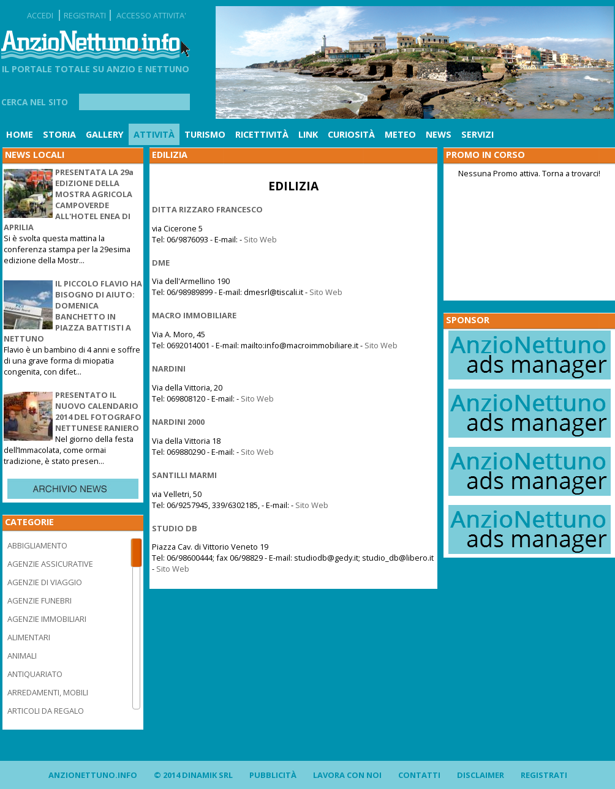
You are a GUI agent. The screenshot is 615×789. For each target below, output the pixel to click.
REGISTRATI (85, 15)
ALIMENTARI (28, 637)
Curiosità (351, 134)
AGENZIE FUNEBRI (39, 600)
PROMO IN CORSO (485, 154)
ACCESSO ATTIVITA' (151, 15)
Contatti (419, 774)
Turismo (204, 134)
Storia (59, 134)
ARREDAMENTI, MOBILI (47, 692)
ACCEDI (40, 15)
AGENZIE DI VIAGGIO (44, 582)
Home (19, 134)
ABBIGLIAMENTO (37, 545)
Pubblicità (272, 774)
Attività (154, 134)
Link (308, 134)
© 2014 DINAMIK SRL (193, 774)
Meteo (400, 134)
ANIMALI (22, 655)
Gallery (105, 134)
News (438, 134)
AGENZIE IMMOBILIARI (46, 618)
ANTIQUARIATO (34, 673)
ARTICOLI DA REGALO (45, 710)
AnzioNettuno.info (92, 774)
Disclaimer (480, 774)
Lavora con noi (347, 774)
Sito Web (260, 239)
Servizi (477, 134)
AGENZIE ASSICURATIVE (50, 563)
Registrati (544, 774)
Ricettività (262, 134)
